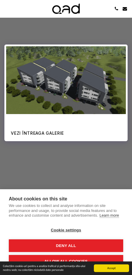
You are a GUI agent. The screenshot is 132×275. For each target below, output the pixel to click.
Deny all (66, 245)
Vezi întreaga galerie (37, 133)
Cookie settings (66, 230)
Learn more (109, 215)
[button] (6, 8)
